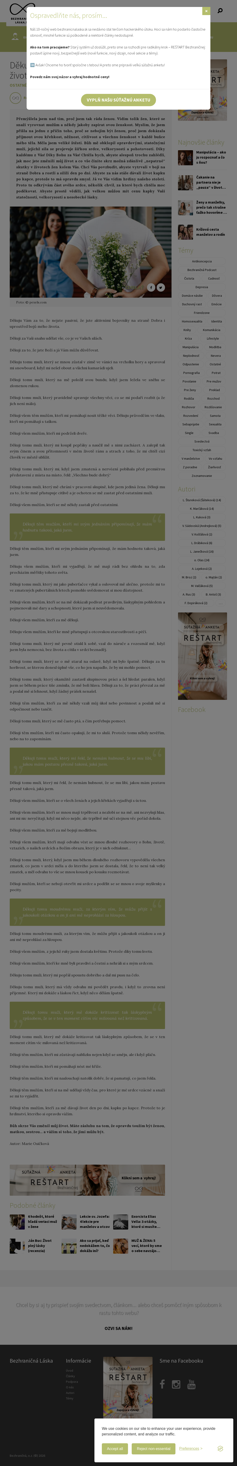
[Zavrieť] (206, 11)
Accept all (115, 1449)
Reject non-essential (153, 1449)
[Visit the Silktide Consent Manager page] (220, 1448)
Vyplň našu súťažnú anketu (118, 100)
